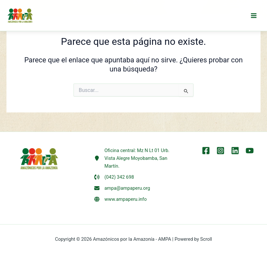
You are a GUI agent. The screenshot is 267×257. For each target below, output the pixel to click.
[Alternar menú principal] (254, 15)
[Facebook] (206, 151)
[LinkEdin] (235, 151)
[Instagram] (220, 151)
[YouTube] (250, 151)
